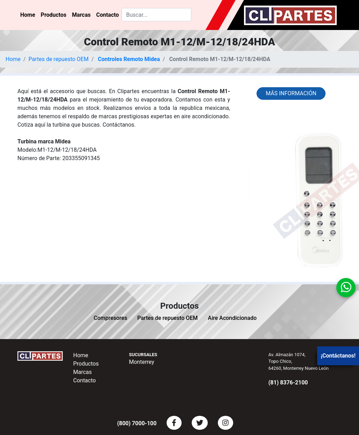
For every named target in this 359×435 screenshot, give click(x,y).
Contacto (107, 15)
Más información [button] (291, 93)
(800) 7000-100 (136, 423)
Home (27, 15)
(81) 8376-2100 (288, 382)
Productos (54, 15)
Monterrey (141, 362)
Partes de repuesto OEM (59, 59)
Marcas (81, 15)
